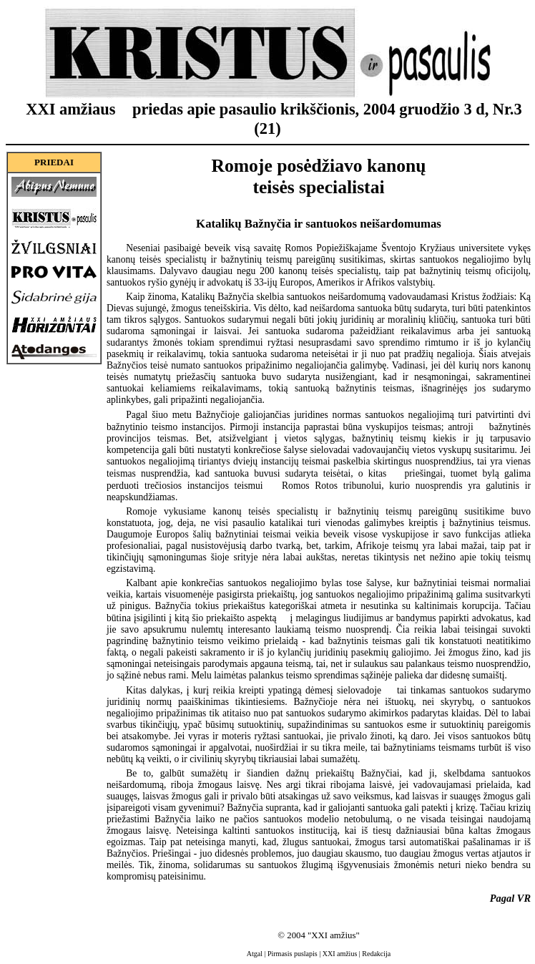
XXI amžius (340, 954)
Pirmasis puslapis (293, 954)
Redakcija (376, 954)
